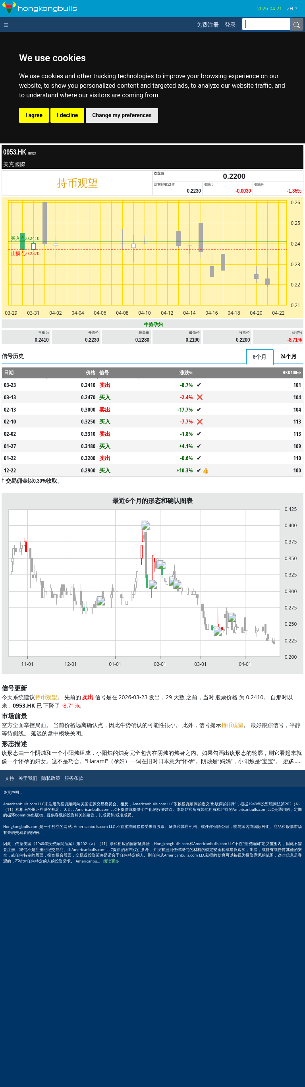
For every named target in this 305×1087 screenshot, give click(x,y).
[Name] (296, 24)
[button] (295, 8)
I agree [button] (33, 115)
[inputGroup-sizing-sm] (266, 24)
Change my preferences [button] (121, 115)
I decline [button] (67, 115)
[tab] (260, 357)
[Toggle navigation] (8, 24)
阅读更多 (111, 861)
